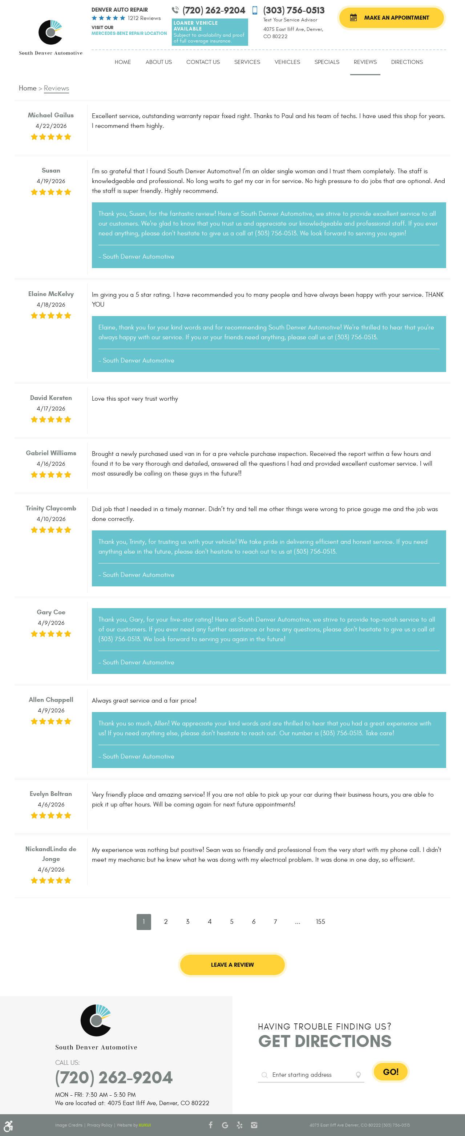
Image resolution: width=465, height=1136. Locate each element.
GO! (391, 1072)
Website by (134, 1125)
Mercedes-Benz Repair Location (129, 33)
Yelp (239, 1125)
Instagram (254, 1125)
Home (123, 62)
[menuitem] (123, 62)
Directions (407, 62)
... (297, 922)
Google (225, 1125)
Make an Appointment (396, 17)
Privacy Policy (99, 1125)
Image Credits (68, 1125)
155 (320, 922)
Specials (327, 62)
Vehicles (287, 62)
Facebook (210, 1125)
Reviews (365, 62)
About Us (159, 62)
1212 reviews (144, 18)
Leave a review (232, 964)
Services (247, 62)
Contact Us (203, 62)
